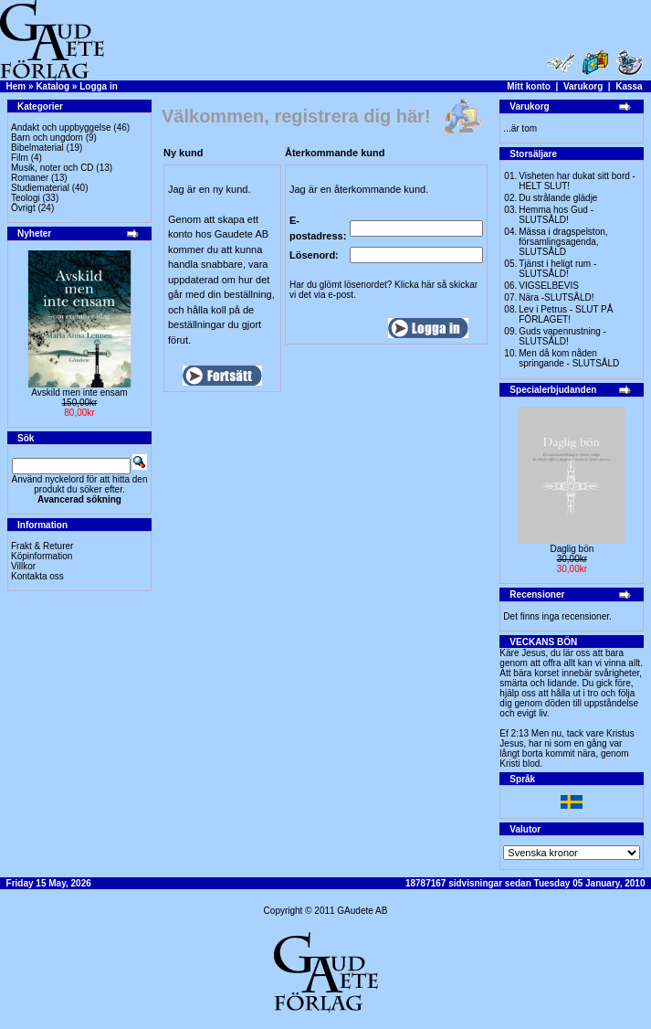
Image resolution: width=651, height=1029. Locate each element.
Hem (16, 86)
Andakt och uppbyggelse (61, 127)
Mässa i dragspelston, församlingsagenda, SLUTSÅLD (563, 242)
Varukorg (583, 86)
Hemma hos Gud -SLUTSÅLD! (556, 215)
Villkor (23, 566)
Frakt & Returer (42, 546)
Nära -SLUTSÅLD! (556, 297)
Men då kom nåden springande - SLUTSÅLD (569, 358)
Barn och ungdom (47, 138)
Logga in (98, 86)
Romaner (29, 178)
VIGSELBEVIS (549, 286)
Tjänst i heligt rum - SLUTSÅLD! (557, 269)
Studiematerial (40, 188)
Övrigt (23, 208)
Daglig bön (571, 549)
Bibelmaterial (37, 148)
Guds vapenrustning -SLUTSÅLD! (562, 336)
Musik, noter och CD (52, 168)
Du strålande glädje (558, 198)
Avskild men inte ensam (79, 392)
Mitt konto (529, 86)
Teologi (25, 198)
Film (19, 158)
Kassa (628, 86)
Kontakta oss (37, 576)
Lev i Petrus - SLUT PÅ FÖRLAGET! (566, 314)
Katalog (52, 86)
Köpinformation (41, 556)
